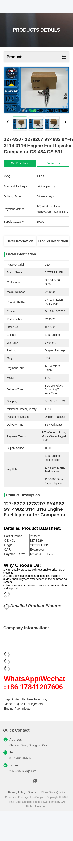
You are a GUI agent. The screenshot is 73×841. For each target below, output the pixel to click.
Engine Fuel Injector (18, 739)
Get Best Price (20, 163)
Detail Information (20, 241)
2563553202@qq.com (22, 801)
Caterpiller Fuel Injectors (29, 729)
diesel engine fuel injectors (23, 734)
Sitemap (33, 822)
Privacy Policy (16, 822)
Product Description (53, 241)
